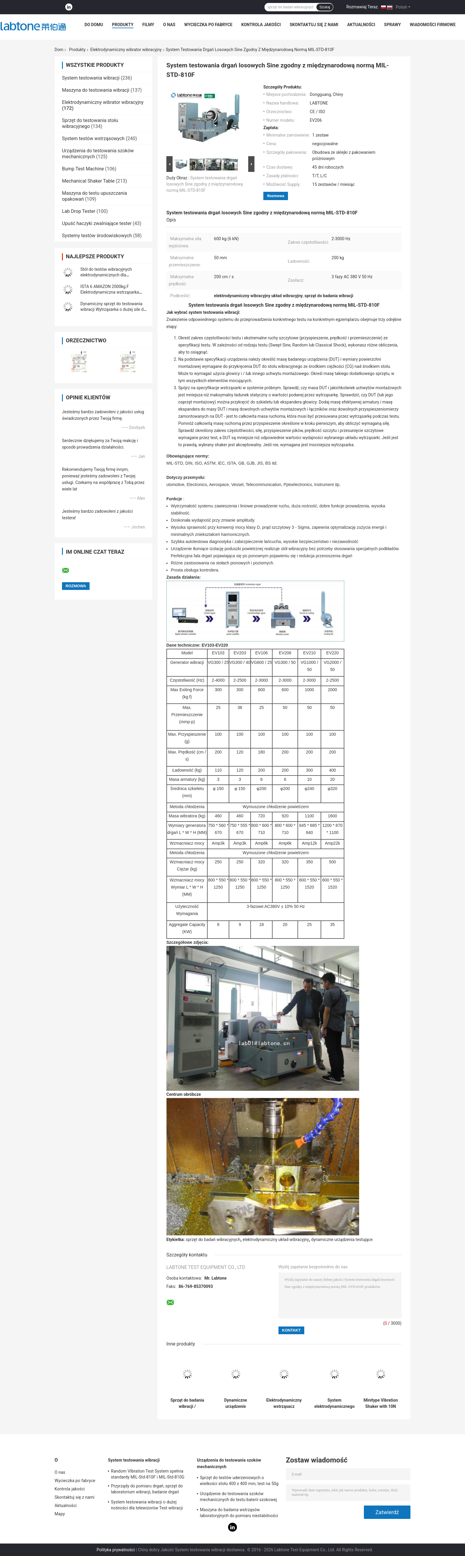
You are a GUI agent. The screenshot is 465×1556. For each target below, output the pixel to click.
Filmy (148, 24)
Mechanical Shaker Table (88, 181)
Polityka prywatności (116, 1549)
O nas (169, 24)
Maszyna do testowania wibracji (95, 90)
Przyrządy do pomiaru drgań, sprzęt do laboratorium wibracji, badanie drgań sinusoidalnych (147, 1490)
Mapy (60, 1513)
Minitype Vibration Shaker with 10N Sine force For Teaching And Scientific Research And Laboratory (381, 1403)
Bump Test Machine (83, 169)
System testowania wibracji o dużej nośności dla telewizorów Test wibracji (147, 1505)
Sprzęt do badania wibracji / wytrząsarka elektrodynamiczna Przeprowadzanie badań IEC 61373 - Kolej (187, 1403)
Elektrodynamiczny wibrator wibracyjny (126, 49)
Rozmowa (275, 196)
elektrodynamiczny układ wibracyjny (276, 1239)
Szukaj (324, 7)
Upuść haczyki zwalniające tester (97, 223)
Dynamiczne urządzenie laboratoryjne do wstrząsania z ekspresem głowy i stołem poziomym (235, 1403)
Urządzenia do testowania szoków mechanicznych (229, 1463)
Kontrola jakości (261, 24)
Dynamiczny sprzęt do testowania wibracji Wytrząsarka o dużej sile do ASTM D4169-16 (113, 309)
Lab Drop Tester (78, 211)
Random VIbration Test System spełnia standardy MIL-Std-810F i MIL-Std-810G (147, 1474)
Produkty (122, 24)
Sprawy (392, 24)
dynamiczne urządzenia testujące (341, 1239)
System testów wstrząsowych (93, 138)
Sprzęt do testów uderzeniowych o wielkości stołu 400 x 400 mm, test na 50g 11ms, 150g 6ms (239, 1481)
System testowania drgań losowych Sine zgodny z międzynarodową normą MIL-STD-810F (204, 184)
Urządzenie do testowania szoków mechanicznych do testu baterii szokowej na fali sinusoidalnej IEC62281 (238, 1497)
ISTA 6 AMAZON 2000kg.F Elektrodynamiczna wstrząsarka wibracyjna (109, 292)
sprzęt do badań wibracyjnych (213, 1239)
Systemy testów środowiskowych (97, 235)
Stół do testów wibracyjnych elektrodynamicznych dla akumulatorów (106, 275)
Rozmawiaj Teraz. (362, 6)
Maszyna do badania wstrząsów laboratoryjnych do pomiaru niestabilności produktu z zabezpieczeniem (239, 1513)
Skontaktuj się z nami (314, 24)
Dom (59, 49)
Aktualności (361, 24)
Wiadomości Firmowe (433, 24)
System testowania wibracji (91, 78)
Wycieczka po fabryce (208, 24)
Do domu (94, 24)
